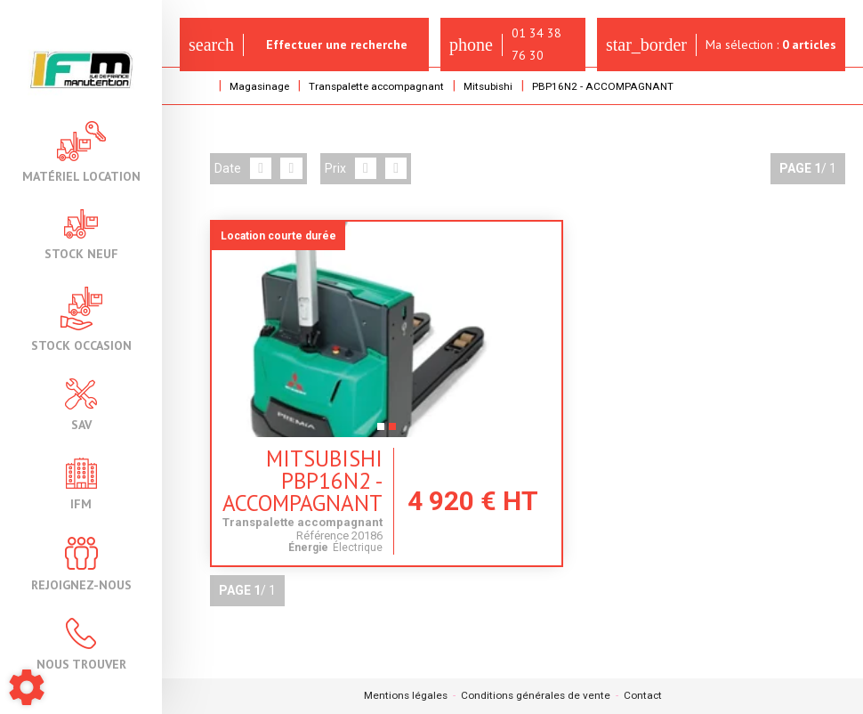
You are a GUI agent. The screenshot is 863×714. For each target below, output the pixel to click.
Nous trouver (81, 644)
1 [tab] (360, 432)
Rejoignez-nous (81, 564)
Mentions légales (404, 696)
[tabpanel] (366, 329)
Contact (644, 696)
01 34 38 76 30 (507, 44)
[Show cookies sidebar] (26, 687)
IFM (81, 484)
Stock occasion (81, 319)
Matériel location (81, 152)
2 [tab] (372, 432)
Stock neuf (81, 234)
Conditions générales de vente (535, 696)
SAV (81, 404)
